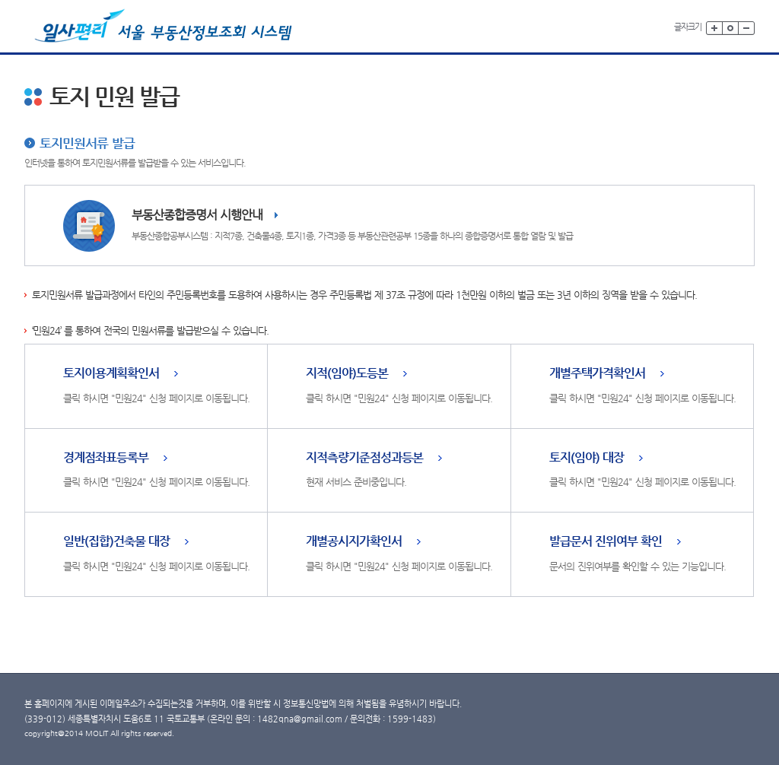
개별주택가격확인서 (597, 373)
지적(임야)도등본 (347, 373)
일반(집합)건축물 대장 (116, 541)
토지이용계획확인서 (111, 373)
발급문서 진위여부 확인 (605, 541)
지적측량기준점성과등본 (364, 458)
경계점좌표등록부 (105, 458)
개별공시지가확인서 (354, 541)
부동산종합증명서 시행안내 (197, 215)
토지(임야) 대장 (586, 458)
